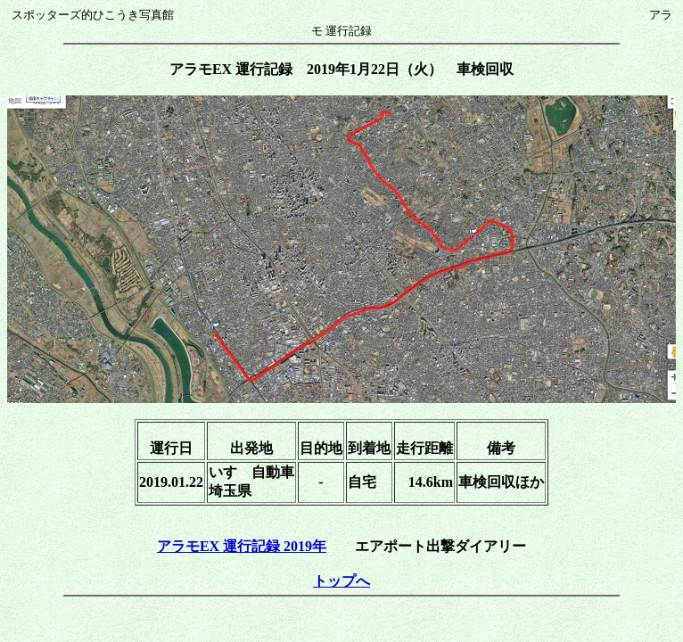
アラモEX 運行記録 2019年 (241, 546)
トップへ (341, 580)
